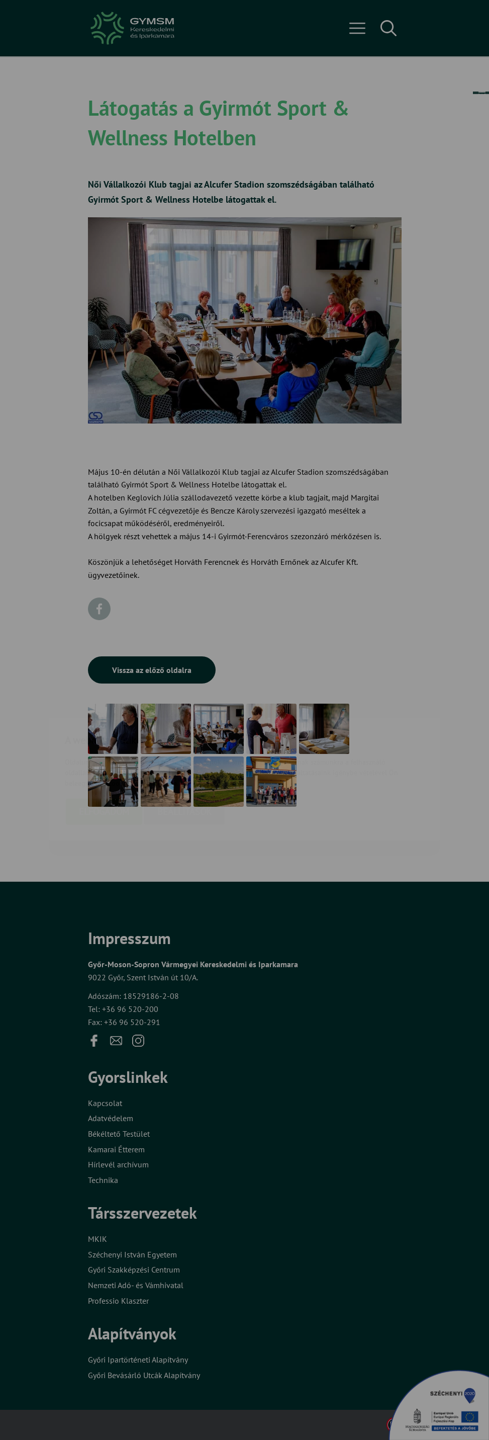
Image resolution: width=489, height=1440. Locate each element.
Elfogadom (104, 752)
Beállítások (184, 752)
